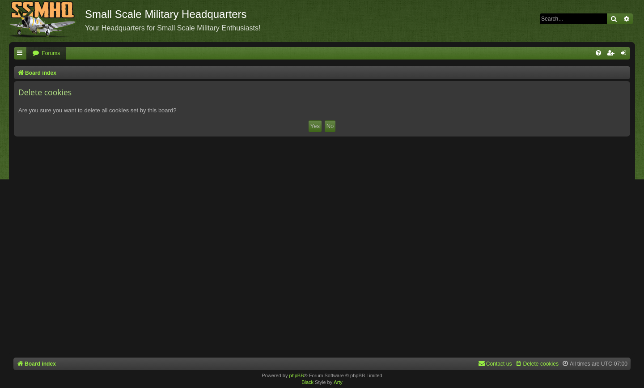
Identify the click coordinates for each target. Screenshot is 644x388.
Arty (338, 382)
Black (307, 382)
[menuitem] (46, 53)
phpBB (296, 375)
